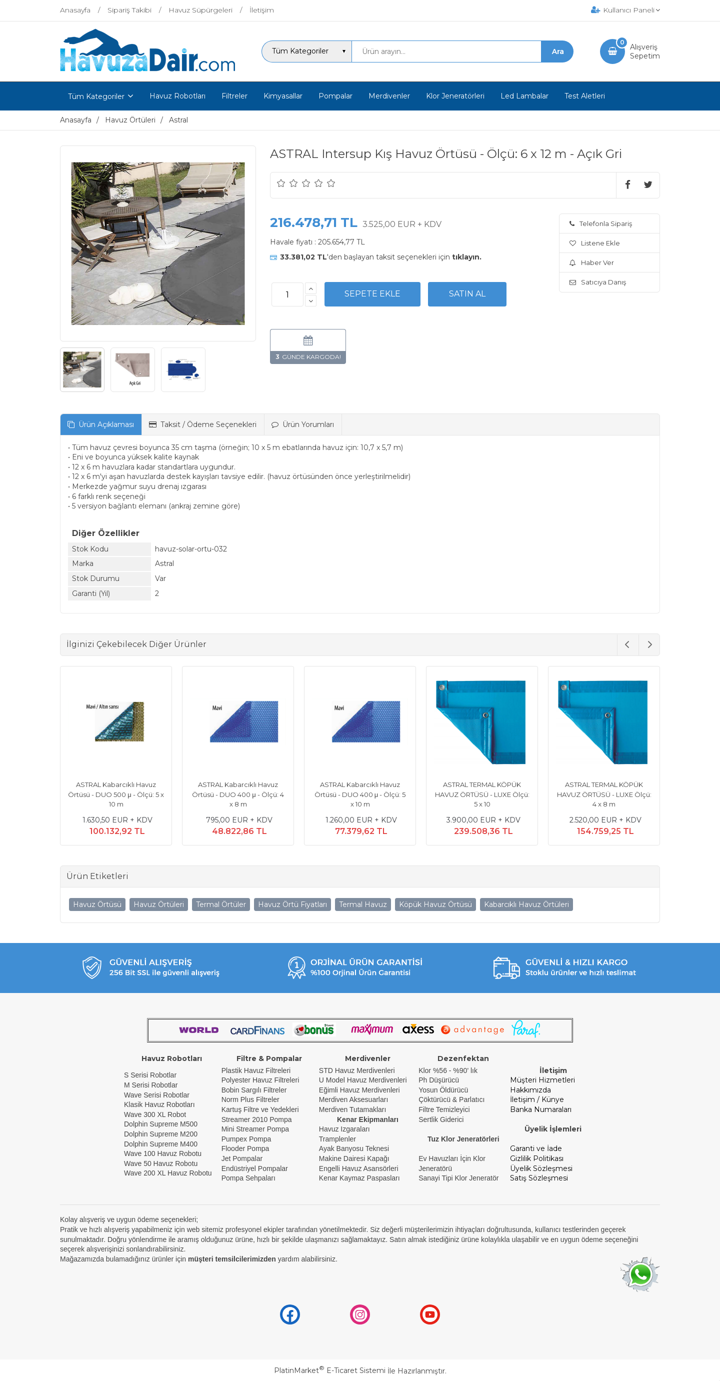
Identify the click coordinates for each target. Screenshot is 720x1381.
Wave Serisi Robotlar (157, 1095)
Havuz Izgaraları (344, 1129)
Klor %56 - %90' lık (448, 1070)
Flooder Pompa (246, 1148)
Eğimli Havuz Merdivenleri (359, 1090)
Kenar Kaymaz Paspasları (359, 1178)
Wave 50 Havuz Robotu (162, 1164)
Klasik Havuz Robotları (159, 1104)
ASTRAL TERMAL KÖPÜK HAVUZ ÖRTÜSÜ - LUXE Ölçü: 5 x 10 (482, 794)
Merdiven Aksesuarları (353, 1100)
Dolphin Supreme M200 (162, 1134)
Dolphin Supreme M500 (161, 1124)
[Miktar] (288, 294)
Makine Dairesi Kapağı (354, 1158)
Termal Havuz (363, 904)
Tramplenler (337, 1139)
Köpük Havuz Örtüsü (435, 904)
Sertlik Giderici (441, 1120)
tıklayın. (467, 257)
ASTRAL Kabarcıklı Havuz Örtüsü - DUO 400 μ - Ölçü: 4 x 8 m (238, 794)
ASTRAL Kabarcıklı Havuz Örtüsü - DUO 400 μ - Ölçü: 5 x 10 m (360, 794)
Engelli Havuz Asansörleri (358, 1168)
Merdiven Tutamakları (352, 1110)
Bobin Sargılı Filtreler (254, 1090)
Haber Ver (592, 262)
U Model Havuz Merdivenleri (363, 1080)
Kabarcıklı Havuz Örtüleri (526, 904)
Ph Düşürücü (438, 1080)
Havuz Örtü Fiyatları (292, 904)
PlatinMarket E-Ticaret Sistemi (330, 1370)
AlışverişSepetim (645, 51)
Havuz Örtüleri (159, 904)
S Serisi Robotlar (150, 1075)
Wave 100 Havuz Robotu (164, 1154)
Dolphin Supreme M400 (161, 1144)
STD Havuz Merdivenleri (357, 1070)
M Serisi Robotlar (151, 1085)
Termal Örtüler (221, 904)
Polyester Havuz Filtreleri (261, 1080)
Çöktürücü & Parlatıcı (451, 1100)
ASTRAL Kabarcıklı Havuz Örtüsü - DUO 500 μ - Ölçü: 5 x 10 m (116, 794)
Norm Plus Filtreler (251, 1100)
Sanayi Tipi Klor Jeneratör (458, 1178)
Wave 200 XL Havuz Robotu (169, 1173)
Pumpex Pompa (247, 1139)
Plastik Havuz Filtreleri (256, 1070)
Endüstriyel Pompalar (255, 1168)
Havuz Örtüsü (97, 904)
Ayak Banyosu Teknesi (354, 1148)
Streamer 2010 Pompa (257, 1120)
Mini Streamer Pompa (255, 1129)
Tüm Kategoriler (96, 96)
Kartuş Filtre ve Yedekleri (260, 1110)
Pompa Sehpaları (249, 1178)
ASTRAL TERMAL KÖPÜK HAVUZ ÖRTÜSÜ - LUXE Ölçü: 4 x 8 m (604, 794)
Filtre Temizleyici (444, 1110)
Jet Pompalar (242, 1158)
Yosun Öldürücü (443, 1090)
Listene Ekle (595, 243)
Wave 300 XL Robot (155, 1114)
